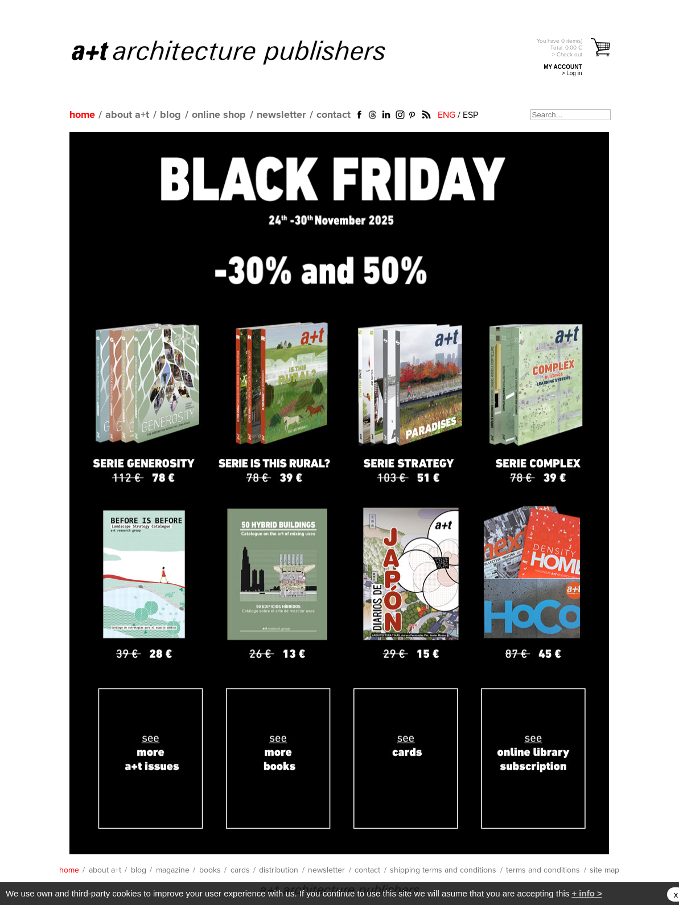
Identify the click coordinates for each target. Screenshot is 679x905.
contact (333, 115)
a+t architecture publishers (242, 51)
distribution (278, 870)
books (210, 870)
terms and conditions (543, 870)
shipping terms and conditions (443, 870)
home (82, 115)
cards (240, 870)
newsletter (281, 115)
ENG (446, 115)
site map (604, 870)
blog (170, 115)
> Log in (572, 73)
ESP (470, 115)
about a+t (127, 115)
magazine (173, 870)
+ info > (586, 893)
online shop (219, 115)
